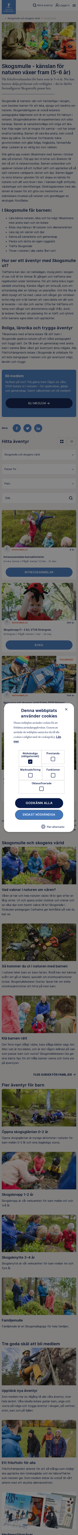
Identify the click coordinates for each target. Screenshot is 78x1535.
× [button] (66, 709)
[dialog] (39, 767)
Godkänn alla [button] (39, 803)
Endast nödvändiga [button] (39, 814)
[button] (53, 827)
